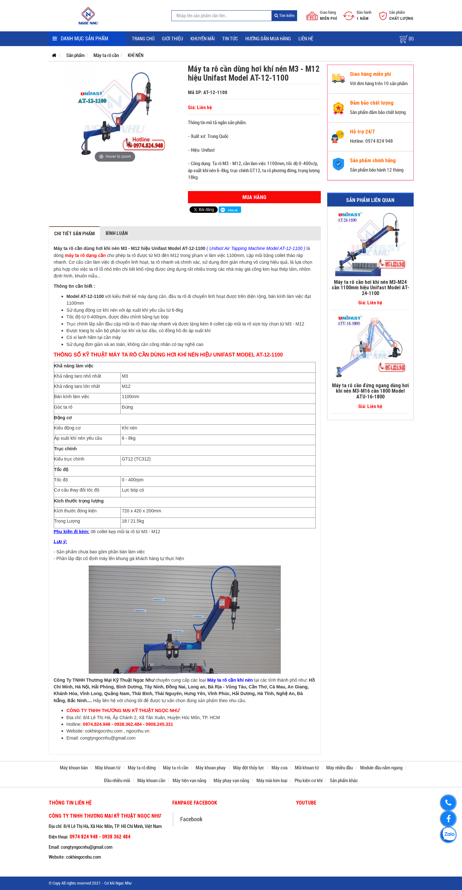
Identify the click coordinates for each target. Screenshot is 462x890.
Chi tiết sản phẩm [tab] (74, 233)
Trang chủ (143, 39)
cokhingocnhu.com (104, 731)
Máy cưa (280, 768)
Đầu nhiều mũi (117, 780)
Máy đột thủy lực (248, 768)
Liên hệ (305, 39)
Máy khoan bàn (74, 768)
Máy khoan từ (107, 768)
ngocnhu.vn (137, 731)
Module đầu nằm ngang (381, 768)
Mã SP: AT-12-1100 (207, 92)
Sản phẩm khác (344, 780)
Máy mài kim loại (271, 780)
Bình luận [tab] (117, 233)
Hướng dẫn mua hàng (268, 39)
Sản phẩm (75, 55)
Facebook (191, 819)
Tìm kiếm (284, 15)
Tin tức (230, 39)
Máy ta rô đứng (142, 768)
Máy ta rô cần (106, 55)
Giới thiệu (172, 39)
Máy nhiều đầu (339, 768)
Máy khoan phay (211, 768)
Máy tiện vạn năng (189, 780)
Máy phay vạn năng (231, 780)
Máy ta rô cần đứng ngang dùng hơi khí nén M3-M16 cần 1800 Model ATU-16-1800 (370, 391)
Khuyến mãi (202, 39)
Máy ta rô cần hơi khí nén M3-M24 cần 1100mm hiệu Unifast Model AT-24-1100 (370, 287)
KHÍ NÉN (135, 55)
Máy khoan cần (151, 780)
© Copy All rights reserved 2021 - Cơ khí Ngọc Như (90, 883)
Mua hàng (254, 197)
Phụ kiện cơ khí (308, 780)
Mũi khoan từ (307, 768)
